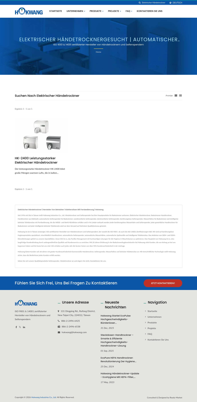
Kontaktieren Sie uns (149, 11)
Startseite (55, 11)
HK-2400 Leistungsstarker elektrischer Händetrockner (36, 160)
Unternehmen (76, 11)
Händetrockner (65, 261)
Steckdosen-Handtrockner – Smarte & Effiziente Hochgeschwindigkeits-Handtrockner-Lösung (117, 340)
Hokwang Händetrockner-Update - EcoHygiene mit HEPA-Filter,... (120, 375)
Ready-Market (176, 397)
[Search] (154, 2)
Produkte (96, 11)
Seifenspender (53, 261)
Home (98, 52)
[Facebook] (16, 327)
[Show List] (180, 95)
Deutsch (177, 3)
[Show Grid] (176, 95)
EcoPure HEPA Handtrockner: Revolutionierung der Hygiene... (118, 359)
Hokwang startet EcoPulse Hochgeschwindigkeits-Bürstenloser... (116, 319)
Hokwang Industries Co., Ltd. (44, 397)
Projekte (114, 11)
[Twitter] (20, 327)
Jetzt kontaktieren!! (163, 283)
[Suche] (140, 2)
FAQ (129, 11)
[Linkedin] (24, 327)
